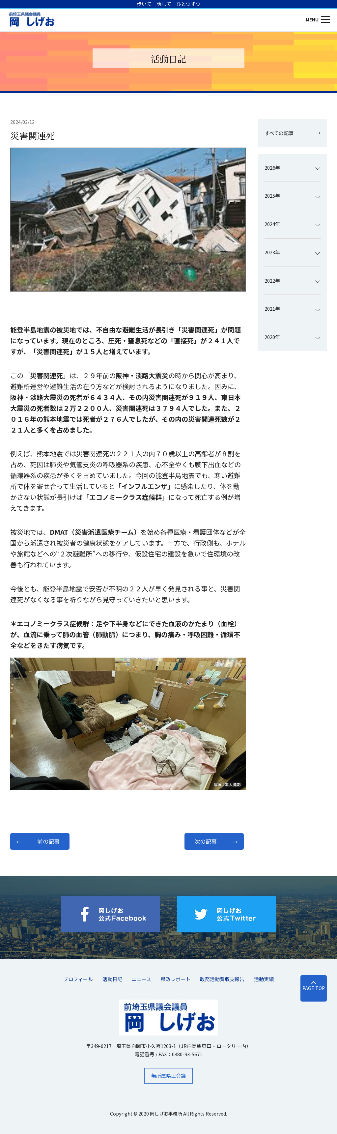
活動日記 (112, 979)
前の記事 (48, 841)
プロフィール (78, 979)
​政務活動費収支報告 (222, 979)
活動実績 (264, 979)
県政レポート (175, 979)
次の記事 (205, 841)
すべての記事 (279, 132)
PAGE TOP (313, 988)
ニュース (141, 979)
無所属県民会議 (168, 1075)
